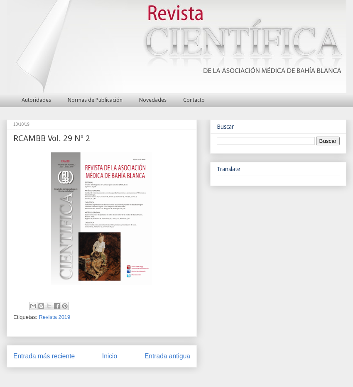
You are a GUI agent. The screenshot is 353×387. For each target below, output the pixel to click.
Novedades (153, 100)
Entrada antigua (167, 356)
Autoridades (36, 100)
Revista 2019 (54, 317)
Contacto (194, 100)
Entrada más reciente (44, 356)
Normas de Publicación (95, 100)
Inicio (109, 356)
